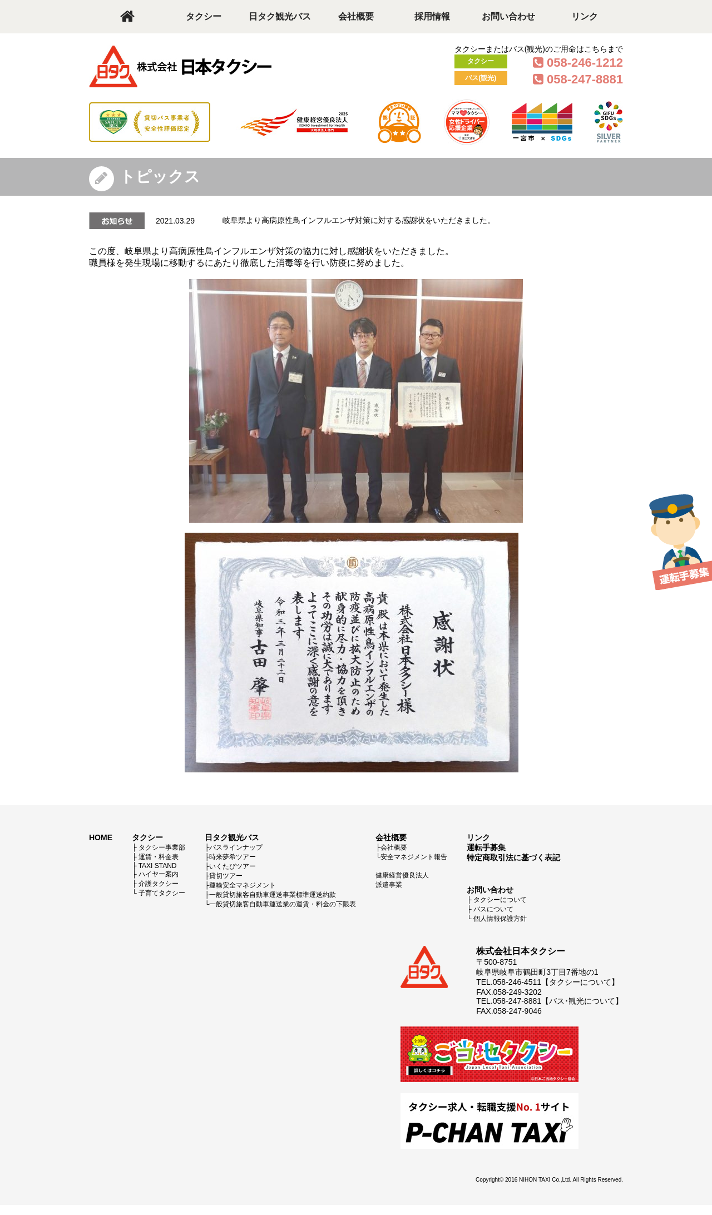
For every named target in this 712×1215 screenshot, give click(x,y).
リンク (584, 16)
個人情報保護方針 (500, 919)
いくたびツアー (232, 866)
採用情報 (432, 16)
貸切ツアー (226, 876)
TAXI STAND (158, 866)
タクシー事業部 (162, 847)
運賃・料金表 (159, 857)
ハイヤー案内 (159, 874)
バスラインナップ (236, 847)
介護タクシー (159, 883)
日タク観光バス (280, 16)
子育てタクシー (162, 893)
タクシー (203, 16)
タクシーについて (500, 900)
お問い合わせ (508, 16)
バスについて (493, 909)
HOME (100, 837)
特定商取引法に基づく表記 (513, 857)
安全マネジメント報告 (413, 857)
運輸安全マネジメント (242, 885)
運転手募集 (486, 847)
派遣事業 (388, 885)
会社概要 (356, 16)
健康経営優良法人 (402, 875)
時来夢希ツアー (232, 857)
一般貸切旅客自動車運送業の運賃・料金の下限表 (282, 904)
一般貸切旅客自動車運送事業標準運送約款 (272, 895)
